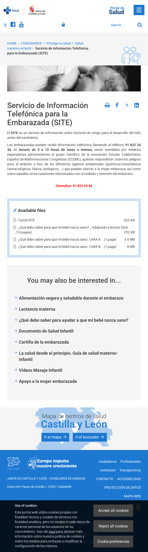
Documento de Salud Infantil (46, 331)
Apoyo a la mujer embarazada (48, 381)
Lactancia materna (37, 309)
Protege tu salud (58, 43)
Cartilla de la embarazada (44, 342)
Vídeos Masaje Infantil (40, 370)
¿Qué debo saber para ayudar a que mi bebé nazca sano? (73, 320)
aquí (52, 531)
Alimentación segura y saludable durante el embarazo (71, 298)
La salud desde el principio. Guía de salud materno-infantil (68, 356)
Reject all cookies (113, 526)
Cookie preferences (113, 541)
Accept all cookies (113, 510)
